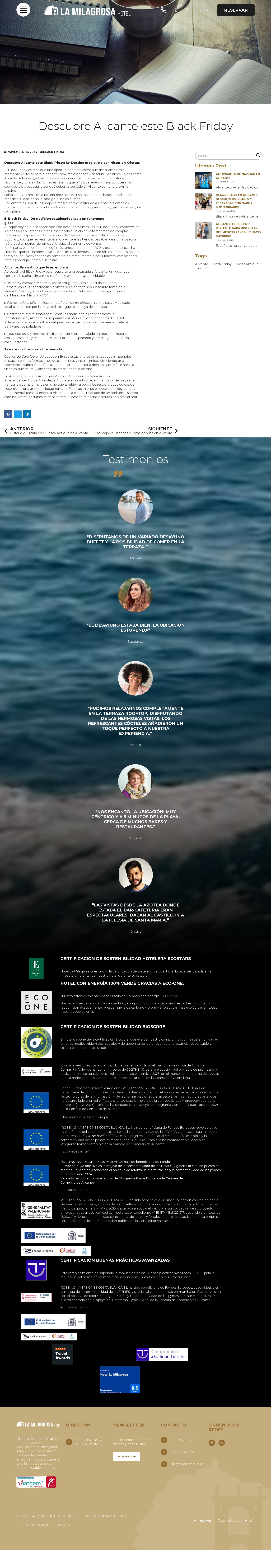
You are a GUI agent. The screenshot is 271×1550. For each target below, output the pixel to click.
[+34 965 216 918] (164, 1440)
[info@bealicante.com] (164, 1464)
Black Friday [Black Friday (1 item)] (222, 264)
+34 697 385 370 (182, 1452)
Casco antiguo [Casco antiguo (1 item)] (247, 264)
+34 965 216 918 (181, 1440)
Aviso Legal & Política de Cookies (46, 1516)
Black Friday (54, 152)
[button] (8, 414)
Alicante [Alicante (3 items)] (201, 264)
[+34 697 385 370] (164, 1452)
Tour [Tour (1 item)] (198, 268)
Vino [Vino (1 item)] (209, 268)
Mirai (249, 1521)
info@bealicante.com (186, 1464)
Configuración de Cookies (45, 1525)
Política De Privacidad (105, 1516)
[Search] (258, 155)
